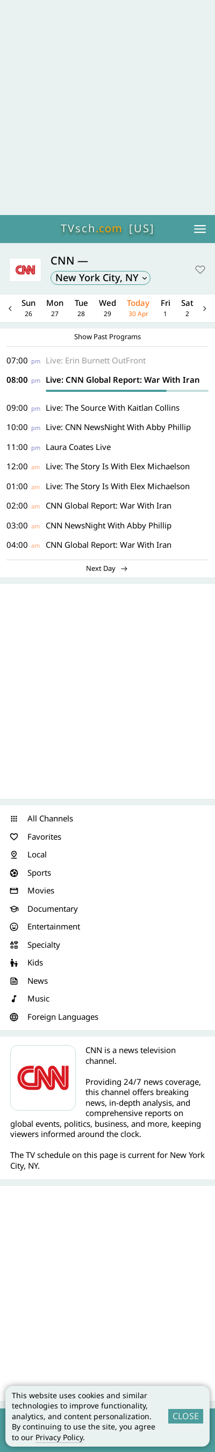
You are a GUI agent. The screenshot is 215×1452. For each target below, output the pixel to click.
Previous (10, 308)
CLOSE (186, 1416)
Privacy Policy (59, 1437)
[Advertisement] (107, 107)
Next (205, 308)
